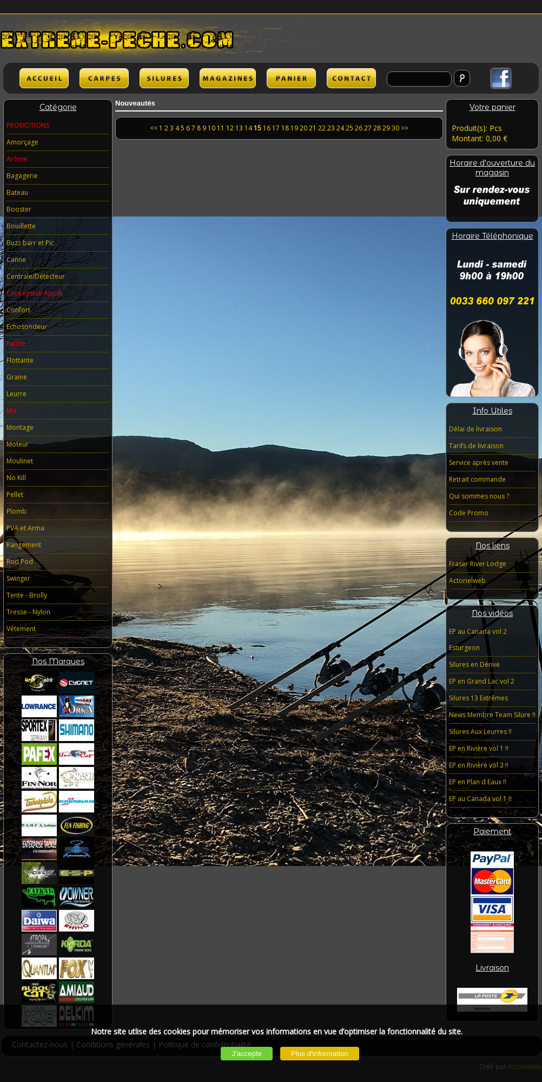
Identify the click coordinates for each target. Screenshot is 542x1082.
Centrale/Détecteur (35, 276)
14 (248, 128)
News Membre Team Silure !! (492, 714)
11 (220, 128)
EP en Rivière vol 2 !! (478, 765)
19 (294, 128)
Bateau (17, 192)
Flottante (20, 360)
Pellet (14, 494)
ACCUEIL (44, 78)
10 (211, 128)
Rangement (23, 544)
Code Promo (468, 512)
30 (395, 128)
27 (368, 128)
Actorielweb (467, 580)
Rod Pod (19, 561)
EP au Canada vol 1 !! (480, 798)
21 (312, 128)
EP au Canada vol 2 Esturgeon (478, 639)
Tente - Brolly (26, 595)
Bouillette (21, 226)
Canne (16, 259)
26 (358, 128)
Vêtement (21, 628)
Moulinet (19, 460)
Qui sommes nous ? (479, 496)
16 (266, 128)
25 (349, 128)
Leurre (16, 393)
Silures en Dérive (474, 664)
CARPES (104, 78)
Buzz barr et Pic (30, 242)
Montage (20, 427)
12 (230, 128)
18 (285, 128)
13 (239, 128)
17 (276, 128)
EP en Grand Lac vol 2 (481, 681)
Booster (18, 209)
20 (303, 128)
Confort (18, 309)
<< (154, 128)
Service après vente (478, 462)
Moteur (17, 444)
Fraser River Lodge (477, 563)
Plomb (16, 511)
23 (331, 128)
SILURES (164, 78)
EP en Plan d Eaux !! (477, 781)
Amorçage (22, 142)
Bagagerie (22, 175)
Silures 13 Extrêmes (478, 698)
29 (386, 128)
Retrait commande (477, 479)
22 (322, 128)
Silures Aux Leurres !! (480, 731)
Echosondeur (26, 326)
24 (340, 128)
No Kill (16, 477)
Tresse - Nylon (28, 612)
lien (228, 78)
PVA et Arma (25, 528)
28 (377, 128)
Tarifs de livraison (476, 445)
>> (404, 128)
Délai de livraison (475, 429)
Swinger (18, 578)
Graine (16, 377)
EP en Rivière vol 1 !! (478, 748)
